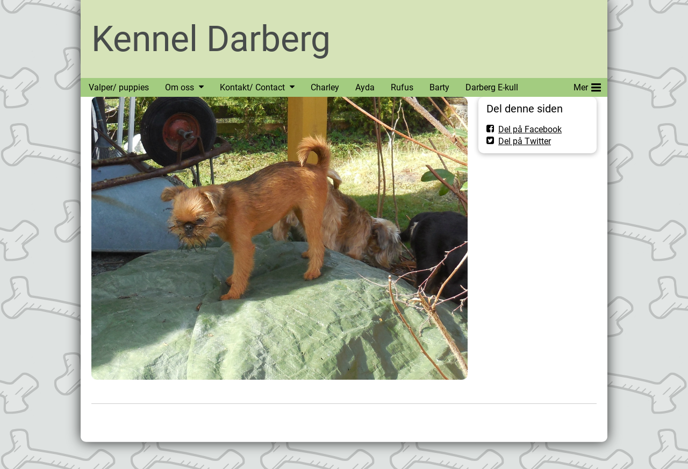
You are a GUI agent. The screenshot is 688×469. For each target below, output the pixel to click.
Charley (325, 87)
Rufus (402, 87)
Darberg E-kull (491, 87)
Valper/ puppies (119, 87)
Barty (439, 87)
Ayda (365, 87)
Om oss (179, 87)
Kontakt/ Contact (252, 87)
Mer (587, 85)
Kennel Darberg (211, 39)
